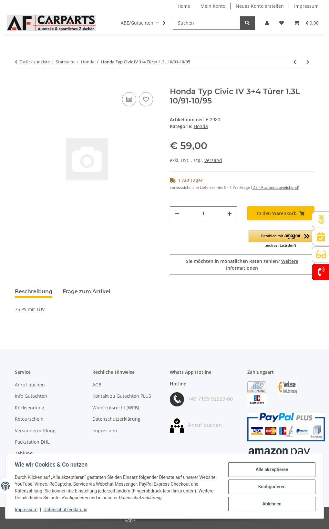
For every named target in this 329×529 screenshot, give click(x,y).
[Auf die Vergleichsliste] (129, 99)
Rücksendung (29, 408)
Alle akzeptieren (270, 469)
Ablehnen (270, 503)
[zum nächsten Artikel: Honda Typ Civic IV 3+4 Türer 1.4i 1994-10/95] (307, 62)
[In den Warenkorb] (20, 83)
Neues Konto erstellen (260, 6)
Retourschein (29, 419)
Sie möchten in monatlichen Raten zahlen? (242, 264)
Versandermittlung (35, 430)
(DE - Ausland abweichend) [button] (275, 187)
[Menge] (203, 213)
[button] (267, 23)
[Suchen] (206, 23)
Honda (201, 126)
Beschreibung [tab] (33, 291)
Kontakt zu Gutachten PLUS (121, 396)
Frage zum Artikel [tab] (86, 291)
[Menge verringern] (177, 213)
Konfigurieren (270, 486)
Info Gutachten (31, 396)
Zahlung (24, 453)
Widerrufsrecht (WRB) (115, 408)
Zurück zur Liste (34, 62)
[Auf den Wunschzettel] (146, 99)
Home (184, 6)
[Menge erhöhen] (229, 213)
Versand (213, 160)
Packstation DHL (32, 442)
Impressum (27, 509)
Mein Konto (212, 6)
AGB (96, 385)
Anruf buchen (30, 385)
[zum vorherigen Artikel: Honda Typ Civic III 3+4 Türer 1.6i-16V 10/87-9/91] (294, 62)
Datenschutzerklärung (66, 509)
